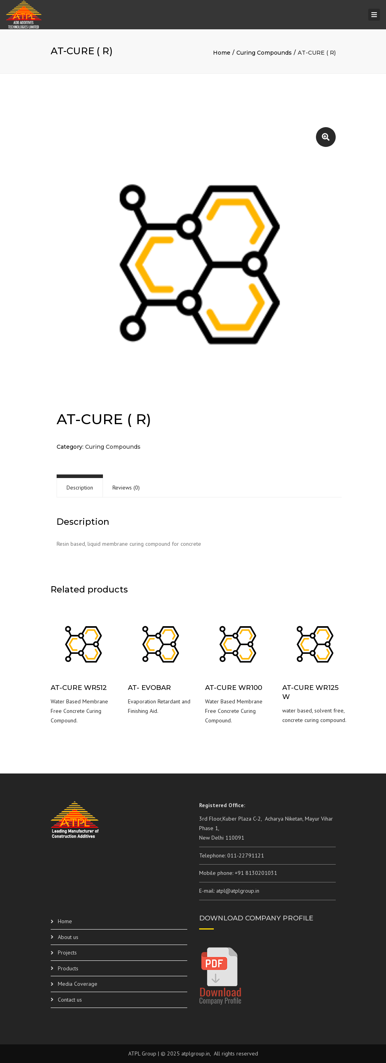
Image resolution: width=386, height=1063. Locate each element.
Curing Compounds (264, 52)
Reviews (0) (126, 487)
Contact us (70, 999)
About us (68, 937)
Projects (67, 952)
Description (80, 487)
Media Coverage (77, 983)
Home (221, 52)
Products (68, 968)
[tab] (80, 488)
